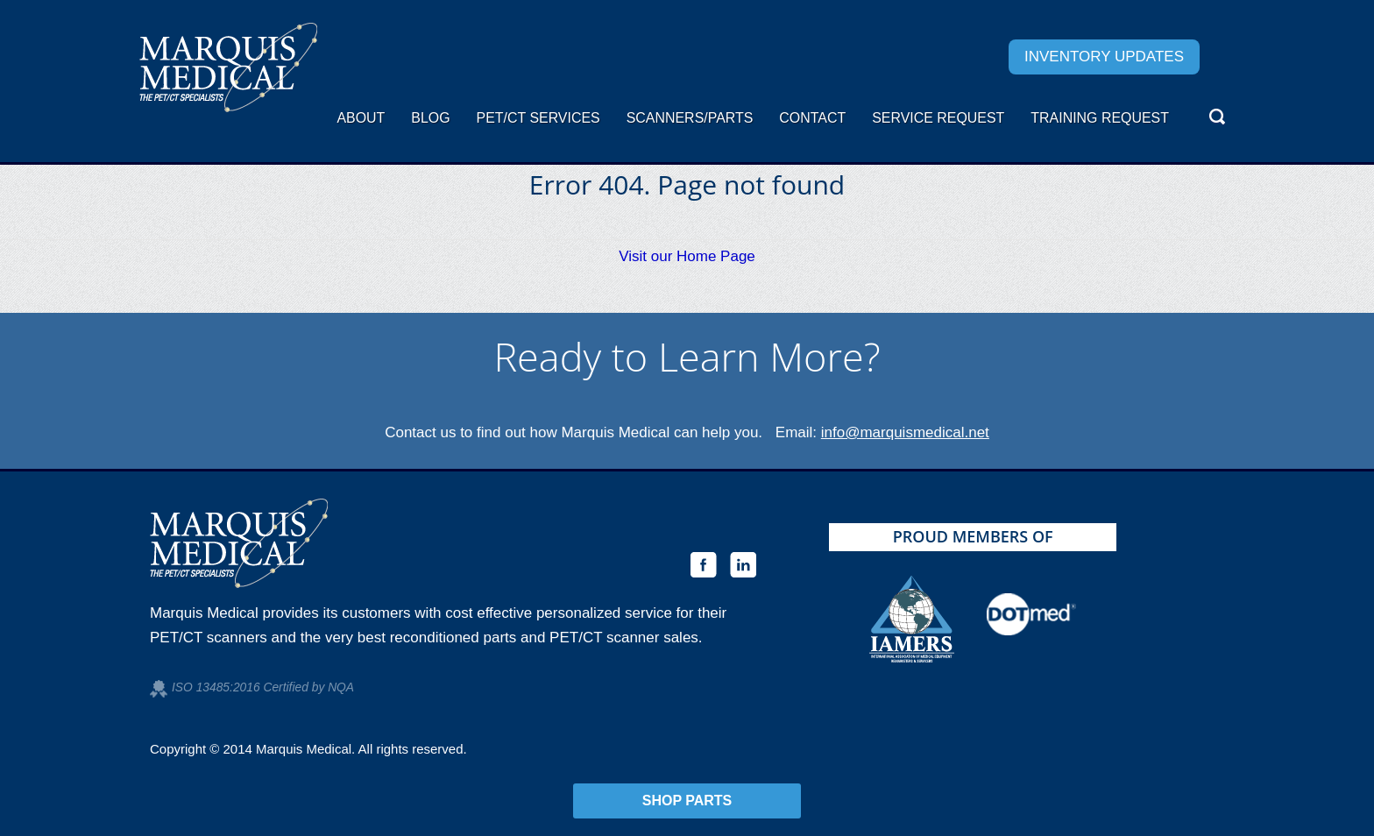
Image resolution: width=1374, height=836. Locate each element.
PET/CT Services (538, 117)
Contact (812, 117)
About (360, 117)
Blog (430, 117)
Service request (938, 117)
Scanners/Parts (690, 117)
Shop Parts (687, 800)
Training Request (1099, 117)
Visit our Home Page (687, 256)
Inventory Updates (1104, 56)
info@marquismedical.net (905, 432)
